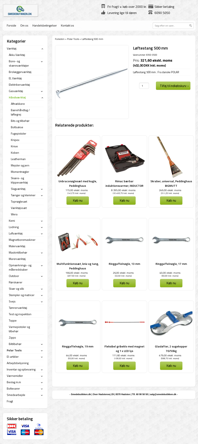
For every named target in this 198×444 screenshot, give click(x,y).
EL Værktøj (15, 78)
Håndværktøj (17, 97)
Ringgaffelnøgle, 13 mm (124, 264)
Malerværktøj (17, 246)
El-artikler (13, 356)
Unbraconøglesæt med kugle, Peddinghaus (77, 183)
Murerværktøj (17, 259)
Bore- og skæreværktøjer (19, 63)
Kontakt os (67, 25)
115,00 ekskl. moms (76, 190)
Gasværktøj (16, 91)
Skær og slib (16, 288)
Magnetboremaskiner (22, 240)
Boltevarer (13, 388)
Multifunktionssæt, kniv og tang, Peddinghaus (78, 266)
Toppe (13, 320)
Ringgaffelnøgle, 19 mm (77, 346)
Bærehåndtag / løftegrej (20, 112)
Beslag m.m (14, 382)
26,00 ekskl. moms (123, 273)
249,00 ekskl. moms (170, 190)
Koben (15, 152)
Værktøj (11, 48)
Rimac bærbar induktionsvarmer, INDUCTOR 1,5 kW (124, 185)
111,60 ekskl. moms (123, 355)
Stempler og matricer (21, 295)
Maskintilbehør (18, 252)
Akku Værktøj (17, 55)
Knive (14, 146)
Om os (24, 25)
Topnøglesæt (19, 201)
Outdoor (14, 276)
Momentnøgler (20, 172)
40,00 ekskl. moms (170, 273)
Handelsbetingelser (44, 25)
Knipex (15, 140)
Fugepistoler (18, 133)
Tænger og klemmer (23, 195)
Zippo (12, 337)
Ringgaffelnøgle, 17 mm (171, 264)
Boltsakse (17, 127)
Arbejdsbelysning (18, 363)
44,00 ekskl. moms (76, 355)
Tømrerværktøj (18, 308)
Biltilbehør (15, 344)
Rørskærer (15, 282)
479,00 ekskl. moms (170, 355)
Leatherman (18, 159)
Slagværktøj (18, 189)
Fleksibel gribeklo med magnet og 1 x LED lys (124, 348)
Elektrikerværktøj (19, 84)
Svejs (12, 301)
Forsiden (59, 39)
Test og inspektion (20, 314)
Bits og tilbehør (20, 121)
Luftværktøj (16, 233)
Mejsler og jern (20, 165)
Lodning (14, 227)
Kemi (12, 220)
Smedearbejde (16, 395)
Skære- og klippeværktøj (19, 180)
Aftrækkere (18, 103)
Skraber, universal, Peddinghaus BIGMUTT (171, 183)
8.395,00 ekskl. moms (123, 190)
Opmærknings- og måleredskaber (20, 267)
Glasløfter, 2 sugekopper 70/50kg (171, 348)
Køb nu (77, 200)
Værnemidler (15, 376)
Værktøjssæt (19, 208)
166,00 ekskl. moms (76, 273)
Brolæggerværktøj (20, 72)
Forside (11, 25)
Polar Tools (73, 39)
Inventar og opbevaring (21, 369)
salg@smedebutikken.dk (163, 394)
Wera (14, 214)
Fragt (10, 401)
